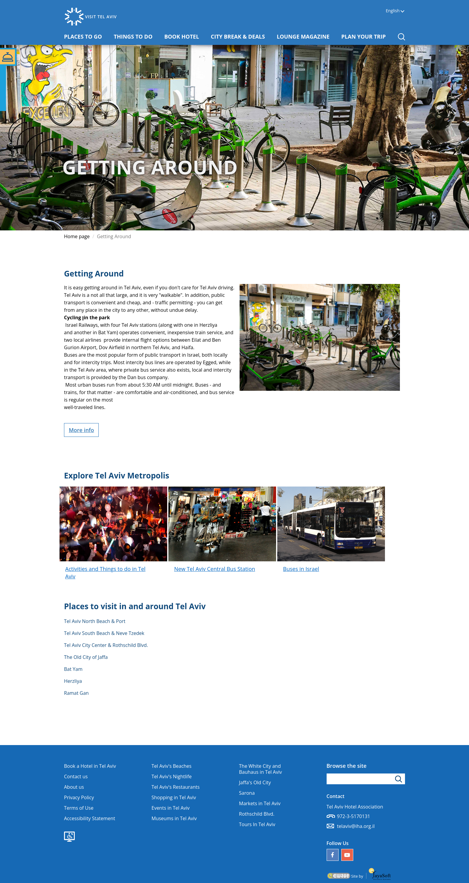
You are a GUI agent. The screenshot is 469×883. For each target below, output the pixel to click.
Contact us (76, 776)
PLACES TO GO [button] (85, 36)
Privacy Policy (79, 797)
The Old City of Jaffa (86, 657)
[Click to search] (399, 778)
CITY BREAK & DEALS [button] (240, 36)
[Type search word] (366, 778)
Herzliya (73, 681)
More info (81, 430)
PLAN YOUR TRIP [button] (365, 36)
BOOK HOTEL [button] (183, 36)
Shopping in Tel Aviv (174, 797)
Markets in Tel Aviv (260, 803)
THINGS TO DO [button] (135, 36)
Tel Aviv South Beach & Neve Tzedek (104, 633)
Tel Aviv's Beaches (172, 766)
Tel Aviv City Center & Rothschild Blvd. (106, 645)
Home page (77, 236)
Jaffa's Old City (255, 782)
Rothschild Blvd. (257, 814)
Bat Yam (73, 669)
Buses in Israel (301, 568)
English (393, 10)
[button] (401, 36)
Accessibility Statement (89, 818)
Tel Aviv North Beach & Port (94, 621)
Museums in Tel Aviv (174, 818)
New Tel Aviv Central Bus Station (214, 568)
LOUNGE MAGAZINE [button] (305, 36)
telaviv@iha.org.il (356, 826)
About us (74, 787)
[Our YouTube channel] (347, 855)
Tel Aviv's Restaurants (176, 787)
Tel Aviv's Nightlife (172, 776)
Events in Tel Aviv (171, 808)
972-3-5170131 (353, 816)
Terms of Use (78, 808)
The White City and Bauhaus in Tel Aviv (260, 769)
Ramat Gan (76, 693)
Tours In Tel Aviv (257, 824)
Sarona (247, 793)
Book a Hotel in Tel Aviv (90, 766)
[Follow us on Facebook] (333, 855)
